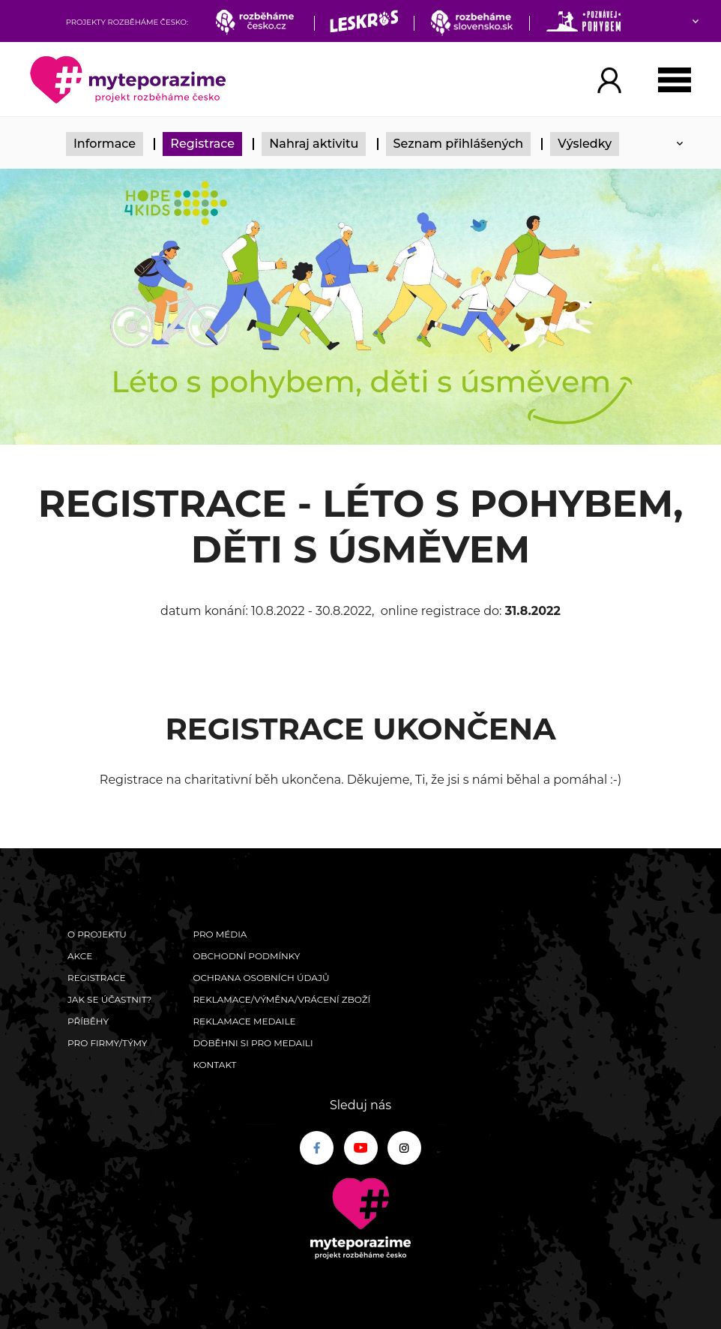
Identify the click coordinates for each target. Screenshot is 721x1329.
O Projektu (97, 934)
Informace (104, 143)
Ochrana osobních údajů (261, 977)
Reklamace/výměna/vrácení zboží (281, 999)
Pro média (220, 934)
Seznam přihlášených (458, 143)
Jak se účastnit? (109, 999)
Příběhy (88, 1021)
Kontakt (214, 1064)
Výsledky (585, 143)
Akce (79, 956)
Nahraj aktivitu (313, 143)
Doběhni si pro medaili (253, 1042)
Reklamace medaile (244, 1021)
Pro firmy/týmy (107, 1042)
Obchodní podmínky (246, 956)
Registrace (202, 143)
